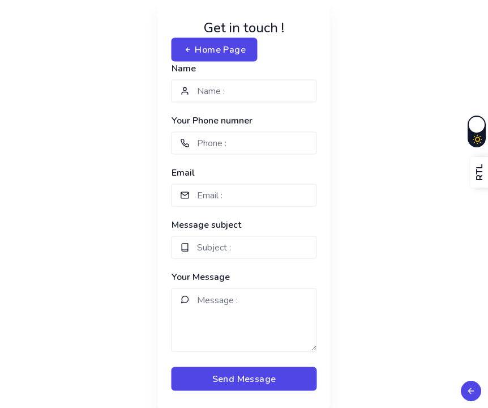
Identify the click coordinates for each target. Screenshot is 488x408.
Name (184, 68)
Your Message (201, 277)
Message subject (206, 225)
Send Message (244, 379)
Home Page (214, 50)
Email (183, 173)
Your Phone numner (212, 120)
